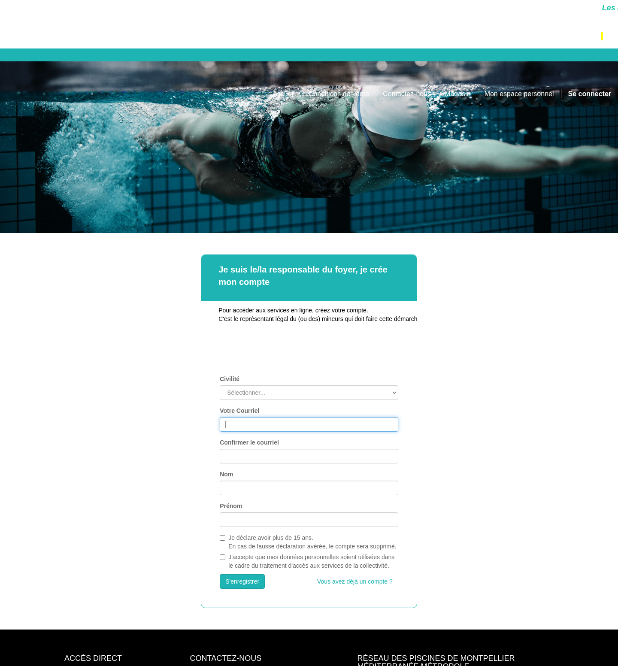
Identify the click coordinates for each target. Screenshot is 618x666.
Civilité (229, 378)
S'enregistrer (242, 581)
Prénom (231, 506)
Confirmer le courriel (249, 442)
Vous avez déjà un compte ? (355, 581)
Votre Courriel (239, 410)
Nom (226, 474)
